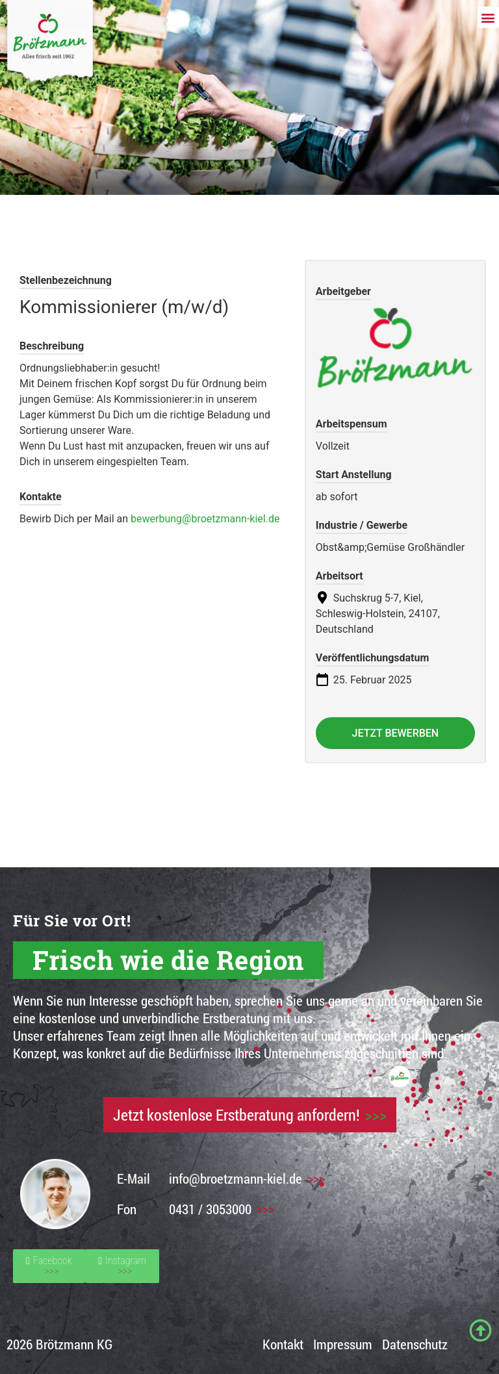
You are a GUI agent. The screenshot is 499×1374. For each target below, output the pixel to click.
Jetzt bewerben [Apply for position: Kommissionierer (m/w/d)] (395, 733)
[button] (488, 17)
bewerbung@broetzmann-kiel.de (205, 519)
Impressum (342, 1344)
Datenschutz (415, 1344)
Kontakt (282, 1344)
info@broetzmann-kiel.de (235, 1178)
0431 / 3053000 (210, 1209)
